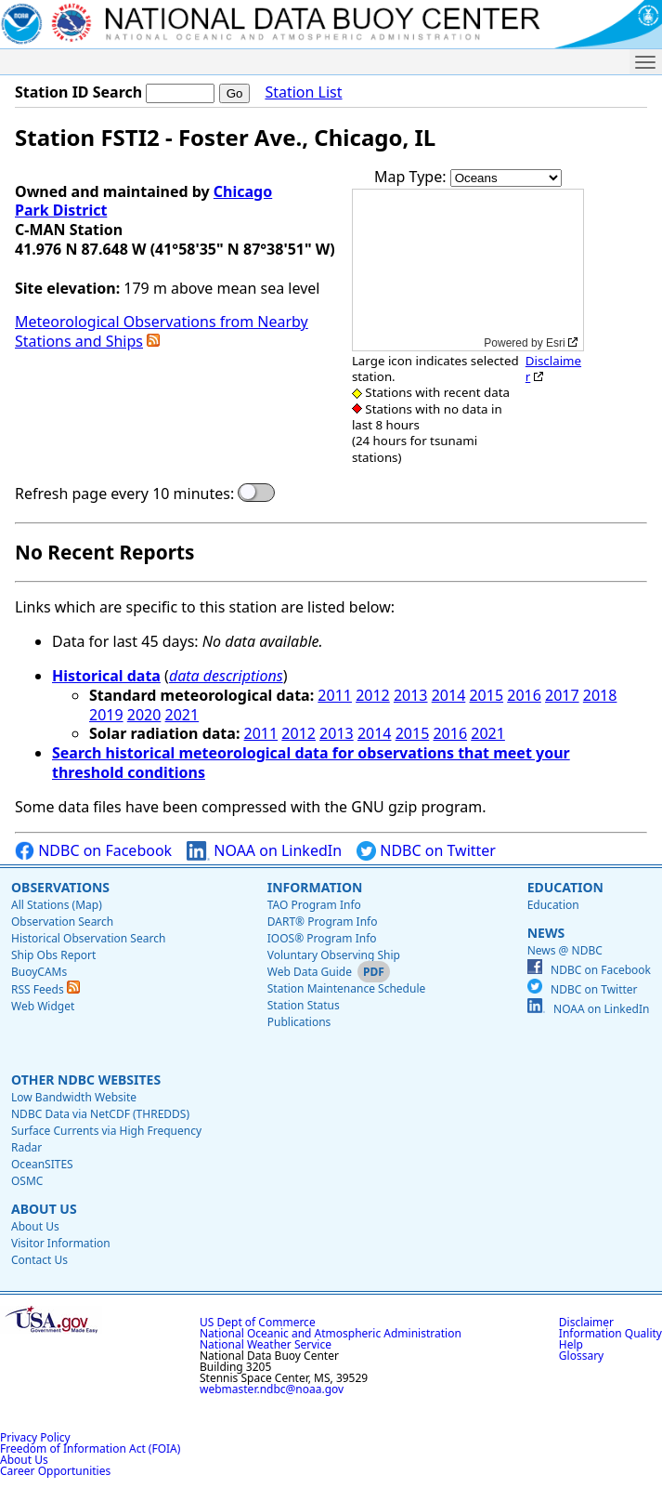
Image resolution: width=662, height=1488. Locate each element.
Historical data (106, 675)
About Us (44, 1209)
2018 (600, 695)
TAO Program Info (314, 905)
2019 (106, 714)
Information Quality (610, 1333)
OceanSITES (42, 1164)
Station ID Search (78, 92)
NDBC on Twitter (426, 851)
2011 (335, 695)
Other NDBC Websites (86, 1079)
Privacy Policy (35, 1437)
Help (571, 1344)
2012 (373, 695)
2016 (524, 695)
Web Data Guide (309, 972)
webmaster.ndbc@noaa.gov (272, 1389)
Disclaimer (553, 368)
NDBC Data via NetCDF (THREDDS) (100, 1114)
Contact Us (39, 1260)
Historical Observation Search (88, 938)
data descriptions (226, 675)
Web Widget (42, 1006)
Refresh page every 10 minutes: (124, 494)
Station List (303, 92)
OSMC (27, 1181)
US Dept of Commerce (258, 1322)
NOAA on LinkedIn (264, 851)
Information (315, 887)
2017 (562, 695)
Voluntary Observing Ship (333, 955)
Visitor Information (60, 1243)
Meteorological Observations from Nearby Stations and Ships (161, 331)
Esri (555, 342)
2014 (449, 695)
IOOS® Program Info (322, 938)
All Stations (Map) (56, 905)
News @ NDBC (565, 950)
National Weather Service (265, 1344)
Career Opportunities (55, 1471)
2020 (144, 714)
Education (565, 887)
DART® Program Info (322, 921)
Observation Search (62, 921)
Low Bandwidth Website (73, 1097)
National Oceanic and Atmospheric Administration (330, 1333)
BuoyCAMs (39, 972)
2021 (182, 714)
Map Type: (412, 176)
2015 (486, 695)
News (546, 933)
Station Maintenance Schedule (346, 988)
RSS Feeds (45, 989)
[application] (468, 270)
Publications (299, 1022)
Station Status (303, 1005)
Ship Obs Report (53, 955)
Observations (60, 887)
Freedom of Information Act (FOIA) (90, 1448)
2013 (411, 695)
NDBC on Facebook (93, 851)
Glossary (581, 1355)
